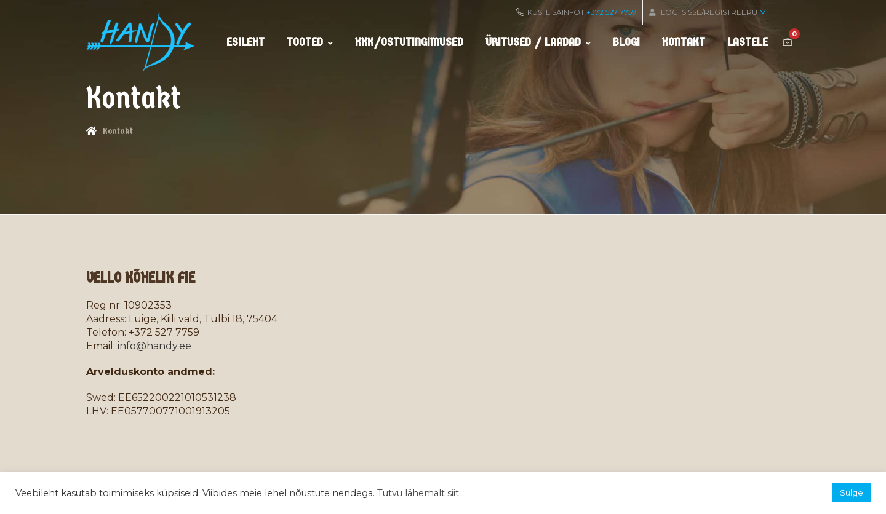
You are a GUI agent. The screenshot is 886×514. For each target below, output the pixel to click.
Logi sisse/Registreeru (707, 12)
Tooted (310, 42)
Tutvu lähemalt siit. (419, 493)
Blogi (626, 42)
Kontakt (683, 42)
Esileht (245, 42)
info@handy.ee (154, 346)
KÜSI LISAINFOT (576, 12)
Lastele (747, 42)
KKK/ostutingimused (409, 42)
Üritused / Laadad (538, 42)
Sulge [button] (851, 492)
